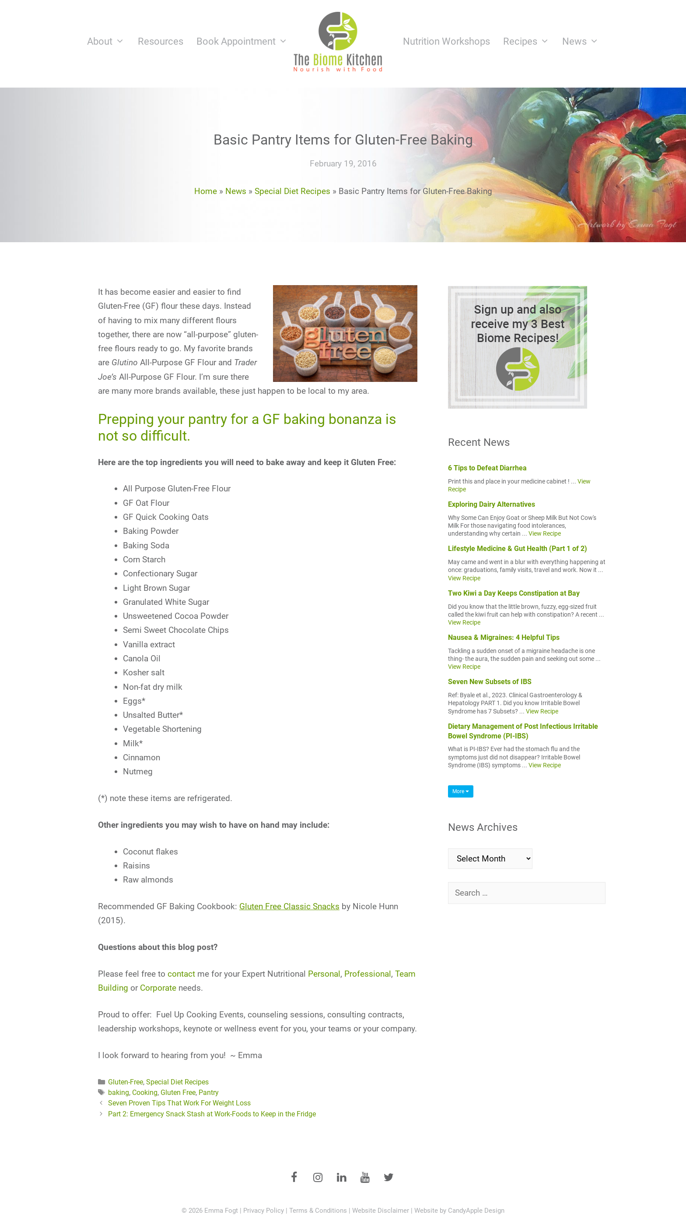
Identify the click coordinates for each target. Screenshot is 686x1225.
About (109, 41)
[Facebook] (294, 1178)
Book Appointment (245, 41)
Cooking (145, 1092)
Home (205, 191)
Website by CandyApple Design (459, 1210)
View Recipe (544, 533)
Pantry (209, 1092)
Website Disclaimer (380, 1210)
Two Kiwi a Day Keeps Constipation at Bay (514, 593)
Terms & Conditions (318, 1210)
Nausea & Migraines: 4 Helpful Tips (504, 637)
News (584, 41)
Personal (324, 974)
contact (181, 974)
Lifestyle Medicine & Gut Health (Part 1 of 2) (517, 548)
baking (118, 1092)
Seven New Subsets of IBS (490, 682)
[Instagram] (318, 1178)
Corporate (158, 988)
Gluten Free (178, 1092)
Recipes (529, 41)
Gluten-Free (125, 1082)
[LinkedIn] (341, 1178)
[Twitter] (388, 1178)
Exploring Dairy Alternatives (491, 504)
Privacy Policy (263, 1210)
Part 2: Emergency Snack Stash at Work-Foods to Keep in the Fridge (212, 1114)
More (460, 791)
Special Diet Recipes (292, 191)
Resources (160, 41)
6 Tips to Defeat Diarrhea (487, 468)
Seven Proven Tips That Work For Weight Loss (179, 1103)
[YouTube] (365, 1178)
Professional (367, 974)
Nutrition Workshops (446, 41)
